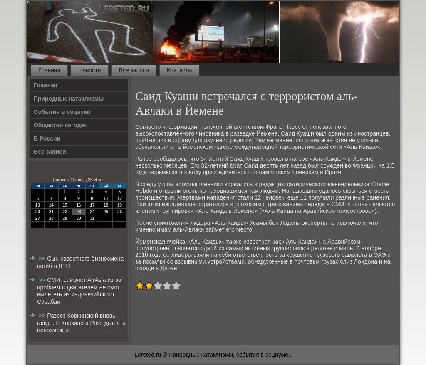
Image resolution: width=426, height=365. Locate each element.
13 (37, 205)
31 (92, 218)
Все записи (134, 70)
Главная (49, 70)
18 (106, 205)
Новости (89, 70)
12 (119, 198)
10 (92, 198)
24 (92, 212)
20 (37, 212)
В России (47, 138)
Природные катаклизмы (69, 98)
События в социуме (63, 112)
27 (37, 218)
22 (65, 212)
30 (78, 218)
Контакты (179, 70)
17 (92, 205)
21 (51, 212)
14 (51, 205)
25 (106, 212)
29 (65, 218)
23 (78, 212)
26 (119, 212)
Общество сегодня (61, 125)
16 (78, 205)
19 (119, 205)
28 (51, 218)
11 (106, 198)
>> (43, 258)
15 (65, 205)
